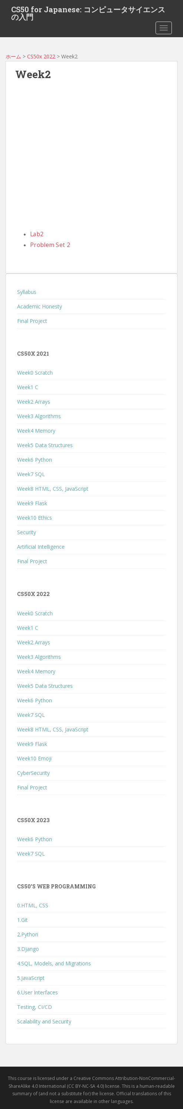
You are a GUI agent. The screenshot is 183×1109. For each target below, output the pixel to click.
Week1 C (27, 387)
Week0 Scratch (35, 372)
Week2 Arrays (33, 401)
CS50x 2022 (41, 56)
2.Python (27, 934)
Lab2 (36, 234)
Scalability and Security (44, 1021)
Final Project (32, 320)
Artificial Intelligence (41, 546)
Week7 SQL (31, 474)
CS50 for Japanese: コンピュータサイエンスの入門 (88, 11)
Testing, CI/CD (34, 1006)
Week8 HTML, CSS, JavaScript (52, 488)
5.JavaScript (31, 977)
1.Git (22, 919)
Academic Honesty (39, 306)
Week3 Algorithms (39, 416)
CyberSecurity (33, 772)
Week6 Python (34, 459)
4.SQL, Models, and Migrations (54, 963)
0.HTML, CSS (32, 905)
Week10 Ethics (34, 517)
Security (26, 532)
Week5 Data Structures (45, 445)
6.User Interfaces (37, 992)
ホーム (13, 56)
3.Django (28, 948)
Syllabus (26, 291)
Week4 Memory (36, 430)
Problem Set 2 (50, 245)
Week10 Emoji (34, 758)
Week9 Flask (32, 503)
